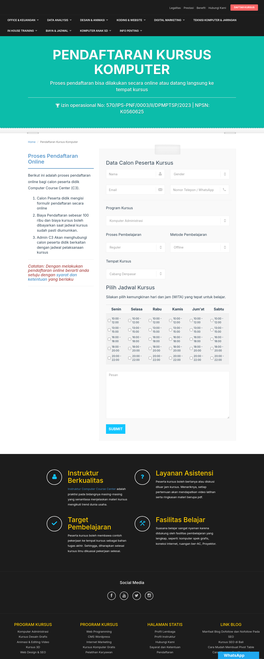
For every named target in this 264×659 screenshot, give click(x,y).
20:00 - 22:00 (116, 347)
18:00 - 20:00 (116, 337)
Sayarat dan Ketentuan (165, 636)
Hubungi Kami (217, 8)
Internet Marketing (99, 631)
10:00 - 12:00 (116, 309)
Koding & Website (131, 20)
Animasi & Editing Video (33, 631)
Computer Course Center (45, 7)
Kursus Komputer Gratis (99, 636)
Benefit (201, 8)
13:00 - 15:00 (116, 319)
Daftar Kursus (244, 7)
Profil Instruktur (164, 626)
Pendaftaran (165, 641)
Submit (116, 418)
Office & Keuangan (23, 20)
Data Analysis (59, 20)
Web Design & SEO (33, 641)
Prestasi (189, 8)
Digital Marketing (169, 20)
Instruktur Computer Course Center (92, 478)
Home (32, 131)
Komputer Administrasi (33, 621)
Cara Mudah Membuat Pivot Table (231, 636)
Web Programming (99, 621)
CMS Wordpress (99, 626)
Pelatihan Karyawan (99, 641)
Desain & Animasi (94, 20)
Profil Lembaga (165, 621)
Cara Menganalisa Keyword (231, 641)
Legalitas (175, 8)
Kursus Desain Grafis (33, 626)
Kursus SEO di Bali (231, 631)
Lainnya (201, 20)
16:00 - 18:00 (116, 328)
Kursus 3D (33, 636)
